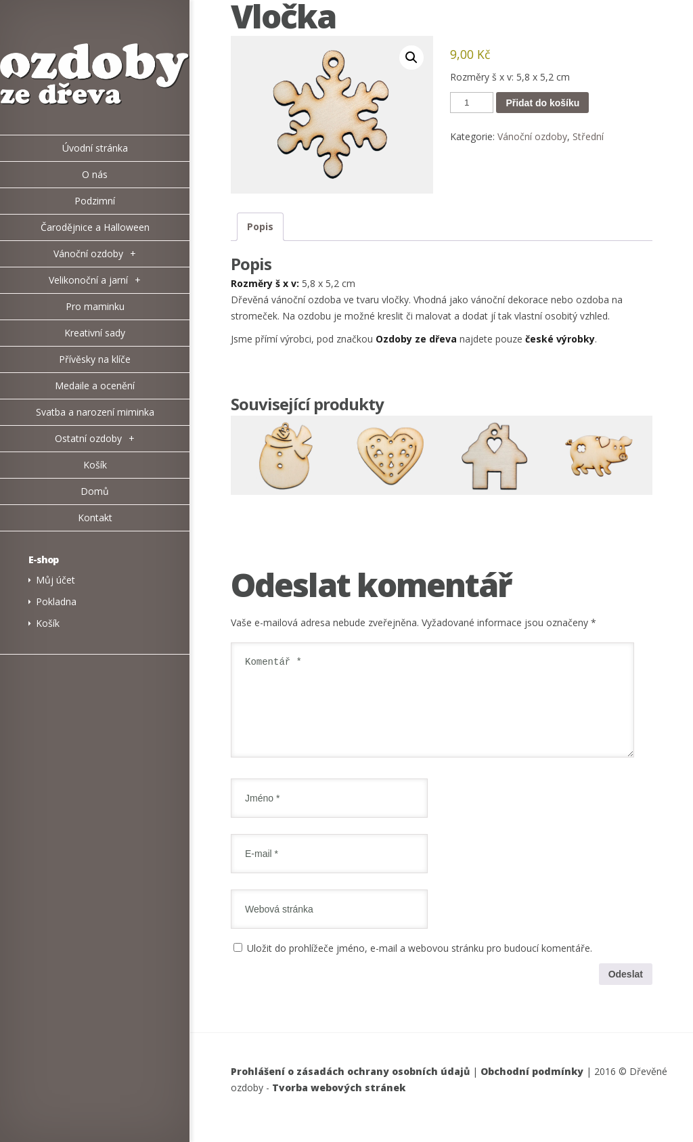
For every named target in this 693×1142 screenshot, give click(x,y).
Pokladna (56, 601)
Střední (588, 136)
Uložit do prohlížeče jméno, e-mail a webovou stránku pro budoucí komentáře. (419, 964)
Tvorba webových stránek (338, 1103)
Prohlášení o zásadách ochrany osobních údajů (350, 1087)
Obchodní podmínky (531, 1087)
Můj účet (55, 579)
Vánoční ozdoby (532, 136)
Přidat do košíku (542, 102)
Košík (48, 623)
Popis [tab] (260, 226)
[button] (411, 57)
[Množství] (471, 102)
